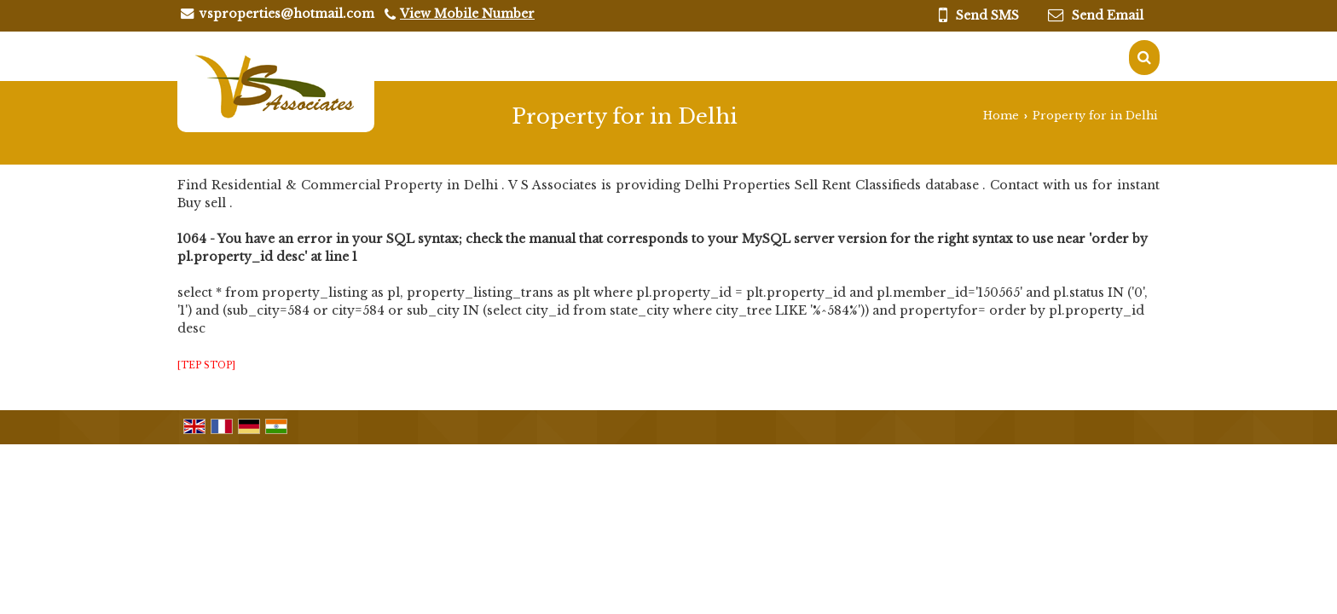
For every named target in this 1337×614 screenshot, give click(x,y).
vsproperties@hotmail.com (287, 13)
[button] (467, 13)
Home (1001, 115)
